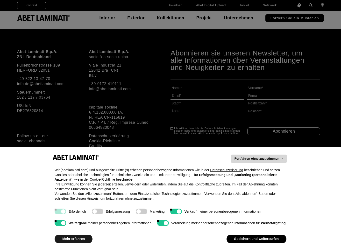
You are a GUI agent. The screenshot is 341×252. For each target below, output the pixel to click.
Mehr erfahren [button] (73, 239)
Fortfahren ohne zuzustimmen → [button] (258, 158)
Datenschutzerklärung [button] (226, 170)
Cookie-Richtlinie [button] (102, 179)
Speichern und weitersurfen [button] (256, 239)
